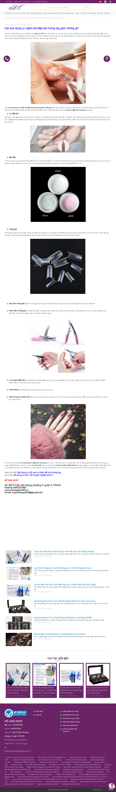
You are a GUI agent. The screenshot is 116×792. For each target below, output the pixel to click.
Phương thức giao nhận (70, 718)
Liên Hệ (38, 715)
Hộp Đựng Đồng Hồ (51, 13)
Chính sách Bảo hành (70, 725)
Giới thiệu (9, 2)
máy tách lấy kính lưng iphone (48, 784)
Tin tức (100, 13)
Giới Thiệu (39, 711)
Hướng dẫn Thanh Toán (22, 2)
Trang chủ (9, 13)
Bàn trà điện (36, 13)
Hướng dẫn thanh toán (70, 715)
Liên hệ (107, 13)
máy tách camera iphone (71, 784)
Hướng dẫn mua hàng (70, 711)
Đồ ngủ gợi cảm (22, 13)
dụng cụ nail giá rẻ (48, 465)
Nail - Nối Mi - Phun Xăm (86, 13)
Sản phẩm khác (68, 13)
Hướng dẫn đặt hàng (40, 2)
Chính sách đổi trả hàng (71, 722)
